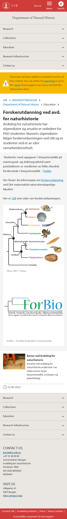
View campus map (12, 495)
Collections (9, 38)
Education (8, 47)
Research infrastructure (16, 56)
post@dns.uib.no (12, 452)
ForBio (47, 171)
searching (49, 81)
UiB (5, 100)
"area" (17, 85)
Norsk (37, 5)
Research (8, 28)
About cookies (55, 511)
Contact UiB (8, 511)
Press (42, 511)
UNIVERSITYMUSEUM (24, 100)
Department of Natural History (33, 18)
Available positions (27, 511)
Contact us (9, 65)
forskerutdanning (52, 180)
